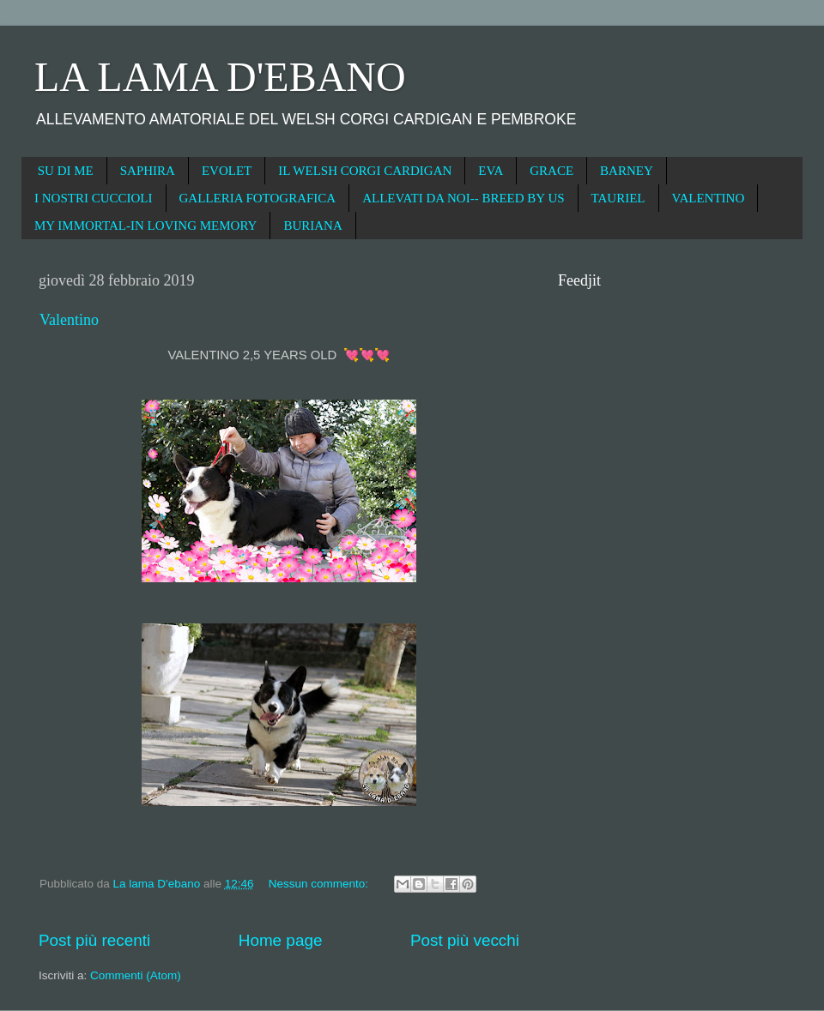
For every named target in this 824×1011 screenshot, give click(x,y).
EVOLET (226, 171)
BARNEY (626, 171)
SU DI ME (66, 171)
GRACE (551, 171)
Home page (281, 940)
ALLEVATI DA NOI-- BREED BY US (463, 198)
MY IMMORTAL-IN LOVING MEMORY (145, 225)
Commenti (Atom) (135, 975)
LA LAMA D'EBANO (220, 76)
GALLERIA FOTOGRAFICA (257, 198)
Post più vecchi (464, 940)
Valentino (69, 319)
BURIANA (312, 225)
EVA (490, 171)
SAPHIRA (147, 171)
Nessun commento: (320, 883)
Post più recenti (94, 940)
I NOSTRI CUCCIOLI (93, 198)
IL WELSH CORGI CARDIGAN (364, 171)
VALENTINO (708, 198)
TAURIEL (618, 198)
